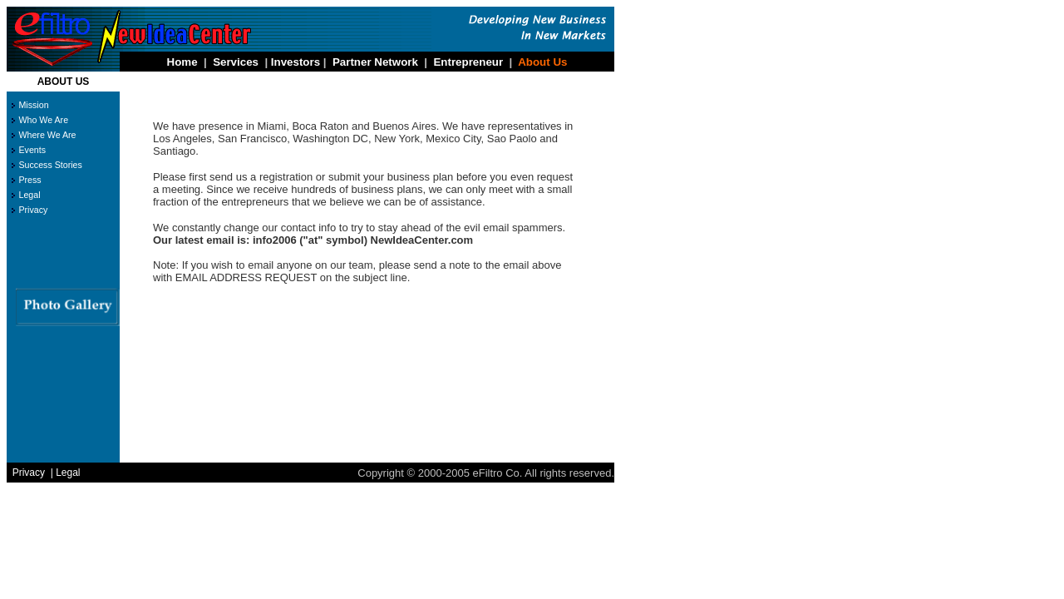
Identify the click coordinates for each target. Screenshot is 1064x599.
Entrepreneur (468, 62)
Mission (33, 105)
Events (32, 150)
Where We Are (47, 135)
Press (29, 180)
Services (236, 62)
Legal (29, 195)
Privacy (32, 210)
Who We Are (43, 120)
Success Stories (49, 165)
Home (182, 62)
